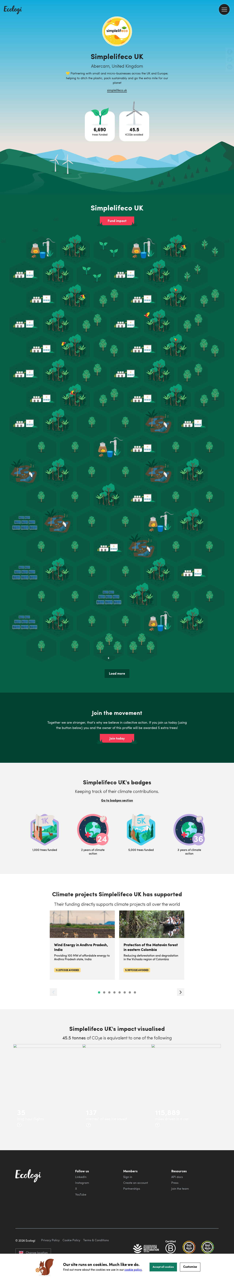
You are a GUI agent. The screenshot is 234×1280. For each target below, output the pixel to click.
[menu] (224, 9)
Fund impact (117, 220)
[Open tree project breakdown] (100, 126)
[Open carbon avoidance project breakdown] (134, 126)
